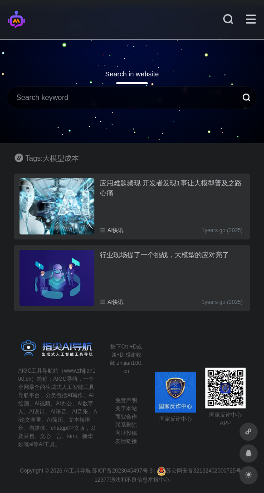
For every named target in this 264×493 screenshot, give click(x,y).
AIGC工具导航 (35, 371)
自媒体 (37, 428)
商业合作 (126, 416)
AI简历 (55, 420)
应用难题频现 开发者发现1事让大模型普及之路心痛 (171, 187)
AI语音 (58, 411)
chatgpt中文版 (68, 428)
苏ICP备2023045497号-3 (122, 471)
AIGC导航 (65, 379)
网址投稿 (126, 433)
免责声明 (126, 400)
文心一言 (51, 436)
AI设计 (37, 411)
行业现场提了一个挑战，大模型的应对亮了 (164, 255)
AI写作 (75, 395)
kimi (72, 436)
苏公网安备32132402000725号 (199, 471)
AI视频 (42, 403)
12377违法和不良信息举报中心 (131, 480)
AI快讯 (115, 230)
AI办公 (64, 403)
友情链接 (126, 441)
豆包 (29, 436)
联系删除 (126, 425)
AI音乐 (80, 411)
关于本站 (126, 408)
